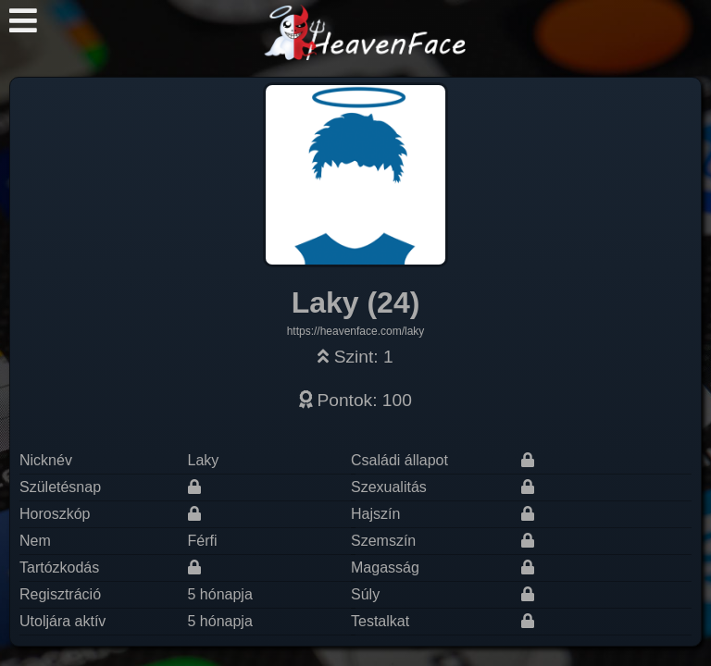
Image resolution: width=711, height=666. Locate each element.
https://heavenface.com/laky (356, 331)
